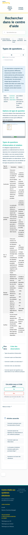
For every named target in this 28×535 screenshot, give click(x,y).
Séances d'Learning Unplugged (8, 510)
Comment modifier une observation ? (14, 361)
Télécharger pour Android (7, 523)
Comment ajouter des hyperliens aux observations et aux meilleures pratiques (15, 370)
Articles (25, 40)
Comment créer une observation (12, 97)
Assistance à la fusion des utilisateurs (14, 457)
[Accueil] (2, 8)
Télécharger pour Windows (7, 526)
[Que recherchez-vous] (15, 32)
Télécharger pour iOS (6, 521)
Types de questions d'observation (13, 353)
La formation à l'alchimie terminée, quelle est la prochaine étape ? (13, 449)
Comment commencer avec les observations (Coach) (14, 424)
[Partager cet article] (23, 55)
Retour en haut (7, 406)
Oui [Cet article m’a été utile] (14, 389)
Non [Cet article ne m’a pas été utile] (14, 393)
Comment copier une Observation (13, 357)
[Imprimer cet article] (11, 55)
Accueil (3, 507)
